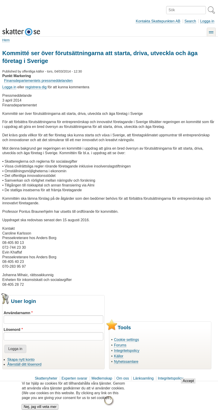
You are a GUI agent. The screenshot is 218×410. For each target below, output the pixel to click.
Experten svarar (74, 378)
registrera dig (36, 87)
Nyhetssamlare (126, 362)
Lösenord (12, 330)
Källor (118, 356)
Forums (120, 345)
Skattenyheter (46, 378)
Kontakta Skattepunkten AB (158, 21)
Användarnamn (17, 313)
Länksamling (143, 378)
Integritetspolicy (126, 351)
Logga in (207, 21)
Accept (188, 383)
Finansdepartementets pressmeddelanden (38, 81)
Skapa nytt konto (21, 359)
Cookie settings (126, 340)
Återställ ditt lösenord (24, 364)
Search (190, 21)
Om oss (122, 378)
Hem (6, 40)
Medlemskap (101, 378)
